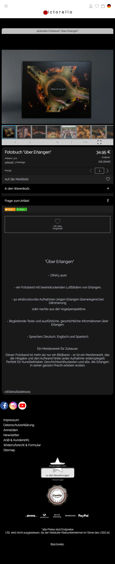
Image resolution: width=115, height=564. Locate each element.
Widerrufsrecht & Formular (22, 445)
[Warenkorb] (103, 6)
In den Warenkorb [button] (17, 188)
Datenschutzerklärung (18, 425)
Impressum (11, 420)
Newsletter (11, 435)
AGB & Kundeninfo (16, 440)
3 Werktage (15, 162)
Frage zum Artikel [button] (17, 201)
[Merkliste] (97, 6)
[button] (6, 6)
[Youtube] (22, 405)
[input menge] (99, 171)
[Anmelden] (91, 6)
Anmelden (10, 430)
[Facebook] (4, 405)
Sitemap (9, 450)
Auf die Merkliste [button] (16, 179)
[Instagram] (13, 405)
